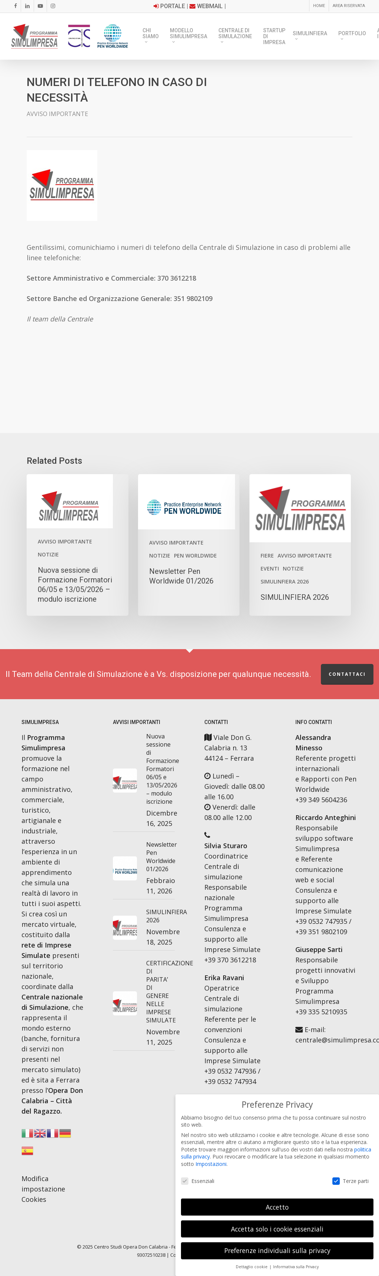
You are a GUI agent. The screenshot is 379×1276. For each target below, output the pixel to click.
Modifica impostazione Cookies (43, 1189)
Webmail (210, 6)
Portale (172, 6)
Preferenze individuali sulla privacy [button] (277, 1250)
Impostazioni (211, 1163)
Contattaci (347, 674)
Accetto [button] (277, 1207)
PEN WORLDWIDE (195, 555)
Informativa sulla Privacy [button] (296, 1266)
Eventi (270, 568)
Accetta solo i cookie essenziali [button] (277, 1228)
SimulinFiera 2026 (285, 581)
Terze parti (350, 1180)
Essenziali (197, 1180)
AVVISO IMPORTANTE (57, 114)
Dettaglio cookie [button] (252, 1266)
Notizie (48, 554)
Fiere (267, 555)
